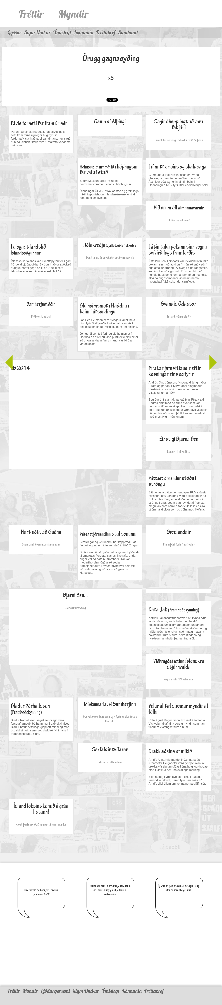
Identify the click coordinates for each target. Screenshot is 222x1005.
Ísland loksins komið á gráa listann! (41, 809)
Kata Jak (174, 610)
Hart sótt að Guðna (41, 532)
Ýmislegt (62, 32)
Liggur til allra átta (178, 451)
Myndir (73, 13)
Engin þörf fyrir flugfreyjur (179, 544)
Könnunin (83, 32)
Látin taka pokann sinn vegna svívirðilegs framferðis (178, 250)
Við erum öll (179, 208)
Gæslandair (179, 532)
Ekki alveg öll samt (179, 220)
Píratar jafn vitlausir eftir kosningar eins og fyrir (175, 371)
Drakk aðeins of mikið (170, 751)
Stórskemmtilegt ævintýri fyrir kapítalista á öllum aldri (110, 718)
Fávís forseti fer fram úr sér (39, 123)
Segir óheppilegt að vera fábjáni (178, 125)
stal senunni (108, 534)
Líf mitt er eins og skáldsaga (178, 167)
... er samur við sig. (76, 608)
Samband (128, 32)
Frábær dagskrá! (41, 316)
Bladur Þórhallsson (30, 709)
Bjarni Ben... (75, 595)
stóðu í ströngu (172, 481)
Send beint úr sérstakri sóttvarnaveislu (110, 257)
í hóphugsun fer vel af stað (109, 170)
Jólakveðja (109, 245)
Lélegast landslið (28, 250)
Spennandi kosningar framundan (41, 544)
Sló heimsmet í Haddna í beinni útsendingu (104, 309)
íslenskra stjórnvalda (178, 664)
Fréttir (31, 13)
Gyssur (15, 32)
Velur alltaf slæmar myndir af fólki (178, 709)
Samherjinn (110, 704)
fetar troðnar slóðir (179, 316)
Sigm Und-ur (37, 32)
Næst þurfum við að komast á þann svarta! (41, 824)
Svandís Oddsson (179, 304)
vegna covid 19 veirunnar (179, 679)
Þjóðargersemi (55, 991)
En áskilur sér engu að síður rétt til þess (179, 140)
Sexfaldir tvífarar (110, 750)
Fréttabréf (105, 32)
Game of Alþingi (110, 122)
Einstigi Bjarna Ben (178, 439)
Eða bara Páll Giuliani (110, 762)
